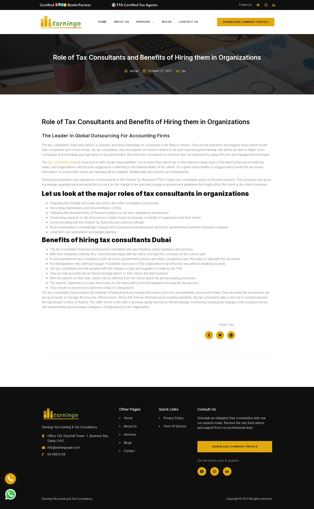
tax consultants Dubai (62, 162)
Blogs (167, 21)
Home (102, 21)
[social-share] (209, 335)
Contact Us (188, 21)
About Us (121, 21)
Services (145, 21)
